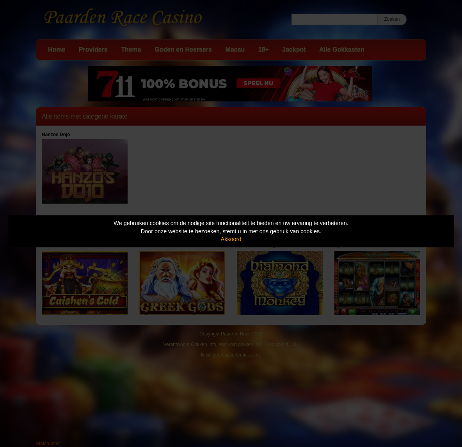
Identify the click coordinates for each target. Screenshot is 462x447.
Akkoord (231, 239)
